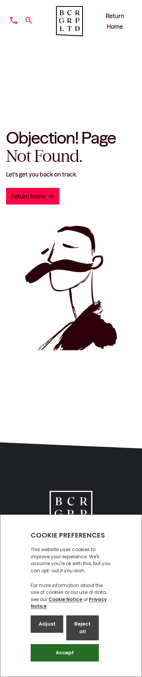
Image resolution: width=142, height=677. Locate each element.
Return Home (115, 21)
